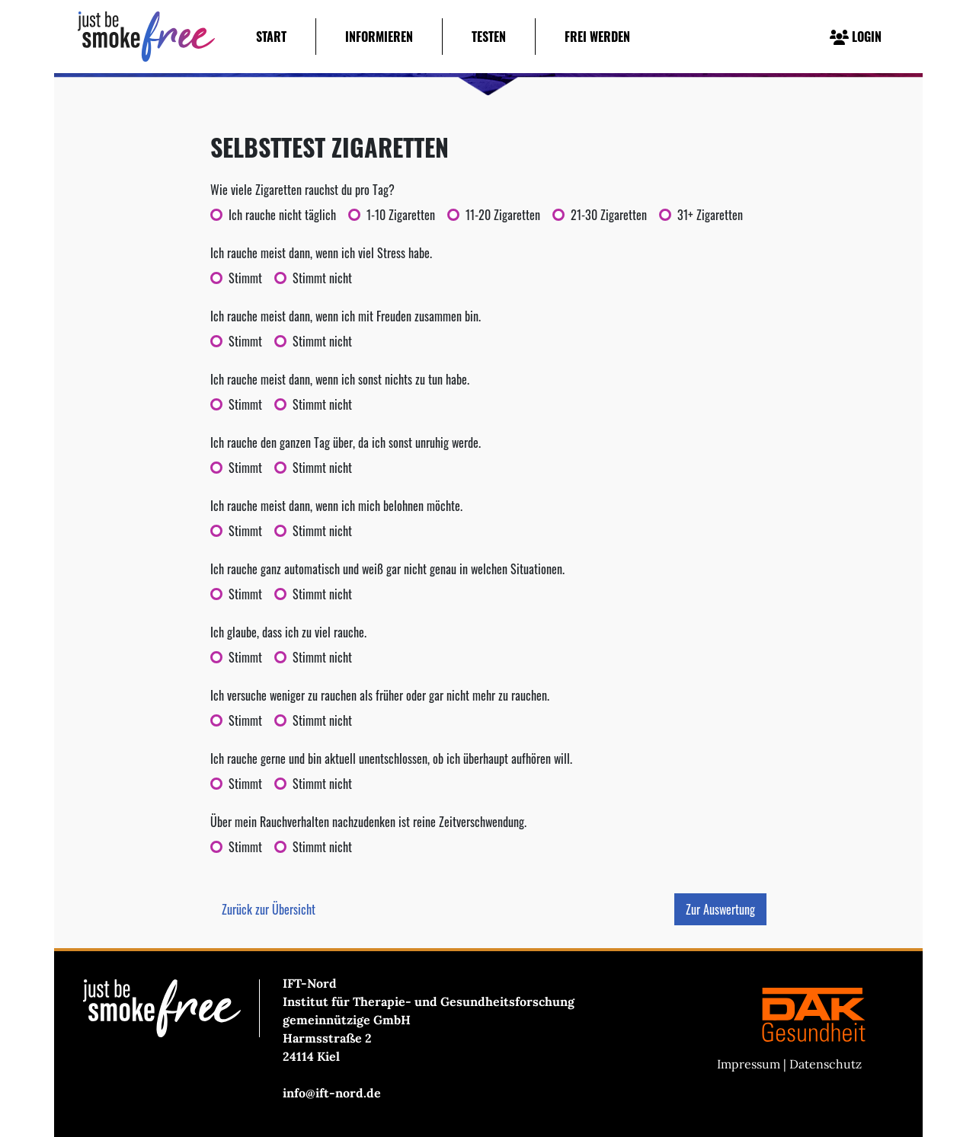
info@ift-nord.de (332, 1092)
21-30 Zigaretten (609, 215)
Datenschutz (825, 1064)
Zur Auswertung (720, 909)
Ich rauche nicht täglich (282, 215)
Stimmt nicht (322, 278)
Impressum (748, 1064)
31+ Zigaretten (710, 215)
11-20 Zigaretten (503, 215)
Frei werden (597, 36)
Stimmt (245, 278)
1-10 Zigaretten (400, 215)
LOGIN (856, 36)
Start (271, 36)
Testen (489, 36)
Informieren (379, 36)
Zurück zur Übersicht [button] (268, 909)
